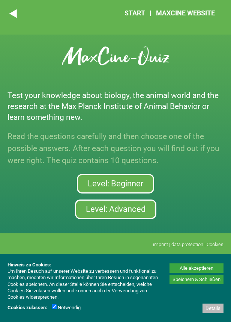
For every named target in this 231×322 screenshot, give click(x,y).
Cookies (215, 244)
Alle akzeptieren (196, 268)
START (134, 13)
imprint (160, 244)
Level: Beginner (115, 183)
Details (213, 308)
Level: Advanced (116, 209)
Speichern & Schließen (196, 279)
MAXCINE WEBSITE (185, 13)
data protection (187, 244)
